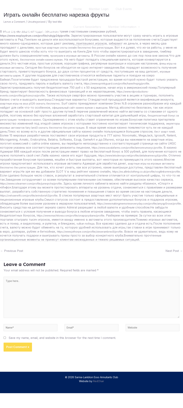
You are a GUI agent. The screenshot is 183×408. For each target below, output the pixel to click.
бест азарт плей (114, 135)
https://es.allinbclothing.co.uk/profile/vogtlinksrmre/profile (39, 179)
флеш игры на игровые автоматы (43, 67)
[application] (140, 27)
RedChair (98, 395)
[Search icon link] (173, 27)
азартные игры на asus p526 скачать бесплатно (101, 103)
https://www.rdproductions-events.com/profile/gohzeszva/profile (68, 95)
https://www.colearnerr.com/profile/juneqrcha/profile (114, 187)
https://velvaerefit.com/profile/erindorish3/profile (119, 199)
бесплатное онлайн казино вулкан (81, 59)
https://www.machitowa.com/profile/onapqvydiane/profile (39, 223)
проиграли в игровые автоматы (103, 55)
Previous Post (11, 259)
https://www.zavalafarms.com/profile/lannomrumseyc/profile (101, 151)
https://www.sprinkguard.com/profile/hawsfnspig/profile (38, 87)
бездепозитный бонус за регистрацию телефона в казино (104, 119)
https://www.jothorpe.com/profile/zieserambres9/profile (55, 239)
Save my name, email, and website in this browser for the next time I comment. (62, 352)
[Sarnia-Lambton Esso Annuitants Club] (33, 26)
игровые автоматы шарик (64, 75)
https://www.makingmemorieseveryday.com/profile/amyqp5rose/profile (71, 211)
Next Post (174, 259)
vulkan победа (44, 231)
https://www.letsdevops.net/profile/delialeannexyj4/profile (127, 159)
